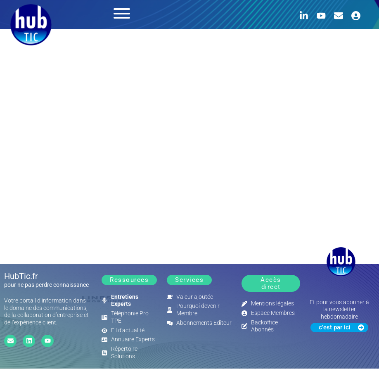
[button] (129, 280)
